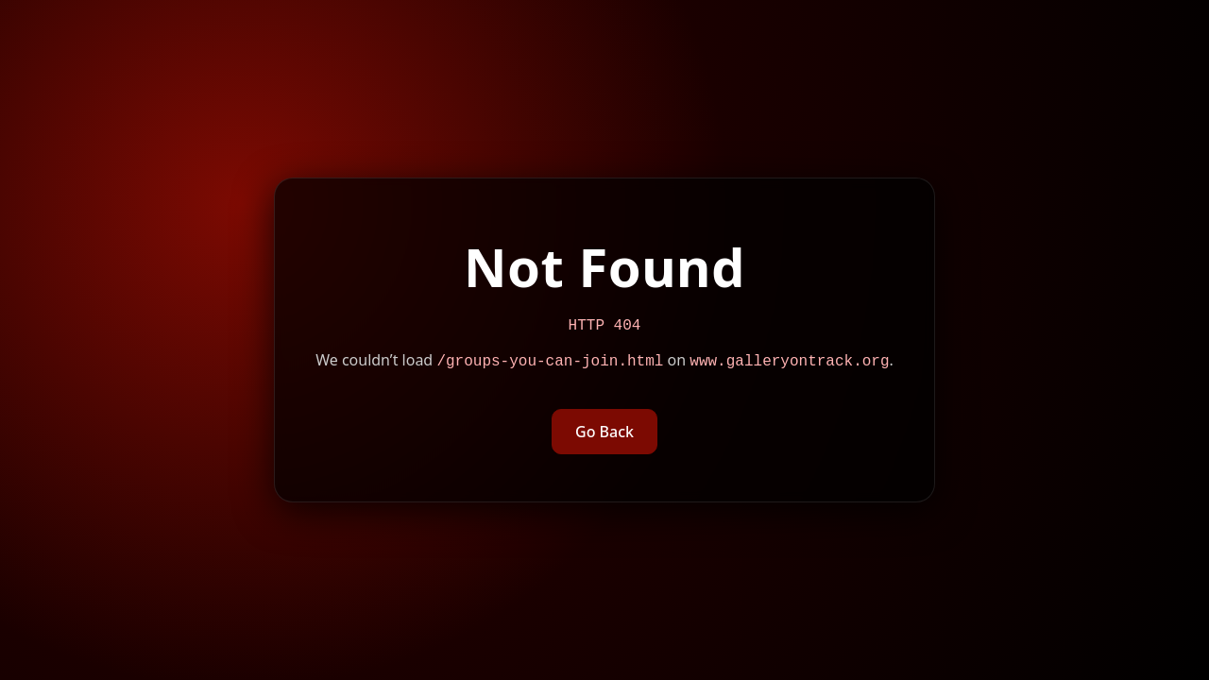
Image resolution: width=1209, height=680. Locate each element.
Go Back (604, 433)
